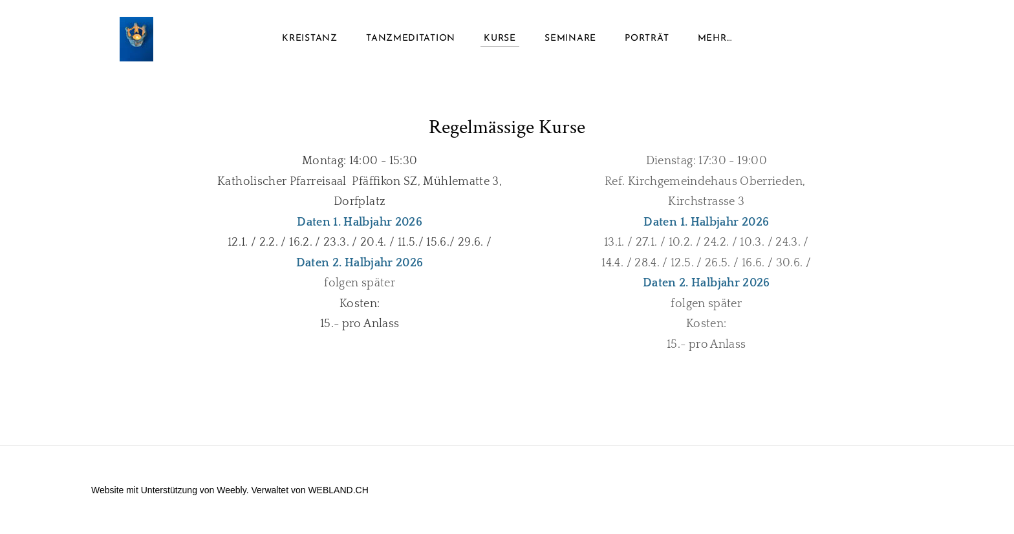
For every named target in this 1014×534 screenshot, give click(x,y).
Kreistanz (309, 38)
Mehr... (715, 38)
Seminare (570, 38)
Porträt (647, 38)
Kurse (500, 38)
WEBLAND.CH (338, 490)
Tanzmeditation (410, 38)
